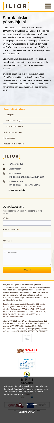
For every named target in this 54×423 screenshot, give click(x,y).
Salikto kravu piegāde (14, 121)
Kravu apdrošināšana (14, 126)
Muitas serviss (9, 138)
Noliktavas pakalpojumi (13, 132)
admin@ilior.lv (14, 169)
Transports (10, 115)
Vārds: (6, 218)
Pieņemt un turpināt (27, 405)
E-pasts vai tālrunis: (11, 229)
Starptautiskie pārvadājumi (14, 109)
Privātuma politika (16, 190)
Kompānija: (7, 241)
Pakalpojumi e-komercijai (14, 144)
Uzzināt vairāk (27, 412)
